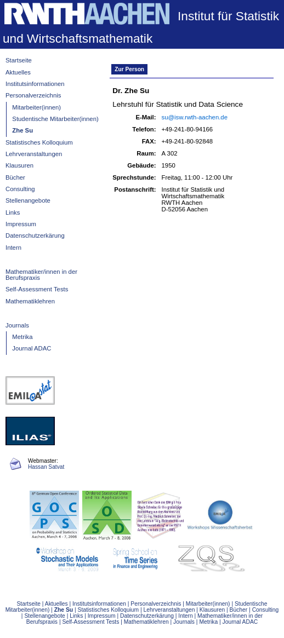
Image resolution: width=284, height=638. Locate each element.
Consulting (20, 189)
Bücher (15, 177)
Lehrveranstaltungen (33, 154)
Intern (13, 247)
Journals (17, 325)
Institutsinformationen (35, 84)
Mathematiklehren (30, 301)
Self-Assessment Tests (36, 289)
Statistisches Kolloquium (39, 142)
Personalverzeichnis (33, 95)
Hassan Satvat (46, 467)
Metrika (22, 337)
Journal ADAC (31, 348)
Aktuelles (18, 72)
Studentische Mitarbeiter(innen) (55, 119)
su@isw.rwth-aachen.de (195, 117)
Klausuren (19, 165)
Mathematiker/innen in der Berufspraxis (41, 274)
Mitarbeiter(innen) (36, 107)
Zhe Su (22, 130)
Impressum (20, 224)
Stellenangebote (27, 200)
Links (12, 212)
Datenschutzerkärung (35, 235)
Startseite (18, 60)
